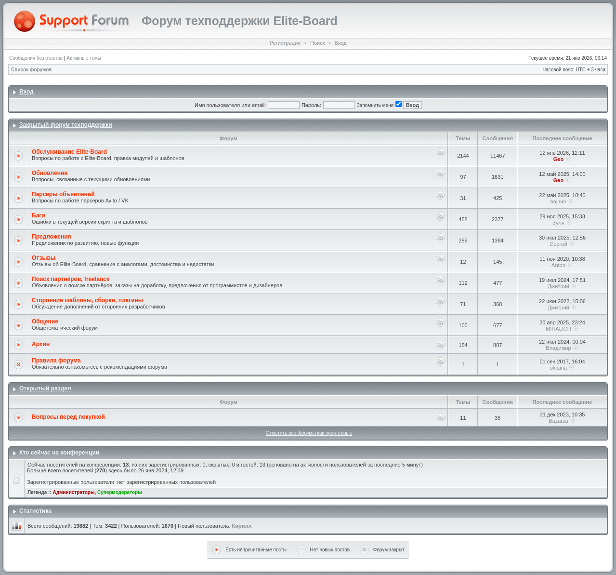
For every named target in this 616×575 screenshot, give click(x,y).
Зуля (558, 223)
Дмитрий (558, 286)
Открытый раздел (45, 388)
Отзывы (43, 257)
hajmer (558, 201)
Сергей (558, 244)
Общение (45, 321)
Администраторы (73, 492)
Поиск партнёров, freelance (71, 279)
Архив (41, 344)
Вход (340, 43)
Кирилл (242, 526)
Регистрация (285, 43)
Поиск (317, 43)
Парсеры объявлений (63, 194)
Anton (558, 265)
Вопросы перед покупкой (68, 417)
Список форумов (31, 69)
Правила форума (56, 360)
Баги (38, 215)
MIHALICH (558, 329)
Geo (558, 159)
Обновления (49, 173)
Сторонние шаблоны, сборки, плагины (87, 300)
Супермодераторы (119, 492)
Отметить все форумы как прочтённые (309, 433)
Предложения (51, 236)
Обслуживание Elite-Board (69, 151)
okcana (558, 368)
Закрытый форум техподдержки (65, 124)
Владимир (558, 348)
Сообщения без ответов (36, 58)
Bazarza (558, 421)
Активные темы (83, 58)
